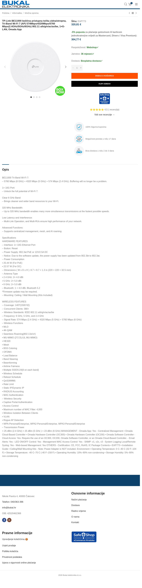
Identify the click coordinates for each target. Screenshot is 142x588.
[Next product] (136, 13)
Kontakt (75, 522)
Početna (5, 13)
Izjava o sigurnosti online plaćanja (19, 562)
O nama (75, 517)
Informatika (17, 13)
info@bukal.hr (9, 507)
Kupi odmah (104, 84)
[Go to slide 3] (36, 97)
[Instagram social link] (9, 520)
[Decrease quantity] (73, 68)
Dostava (75, 505)
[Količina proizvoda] (77, 68)
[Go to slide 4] (39, 97)
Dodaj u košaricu (104, 76)
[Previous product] (129, 13)
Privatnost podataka (12, 557)
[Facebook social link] (4, 520)
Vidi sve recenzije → (104, 114)
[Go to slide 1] (31, 97)
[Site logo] (15, 4)
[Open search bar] (125, 4)
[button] (5, 67)
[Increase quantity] (81, 68)
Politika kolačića (10, 551)
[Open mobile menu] (136, 4)
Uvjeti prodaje (9, 545)
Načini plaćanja (79, 499)
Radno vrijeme (78, 511)
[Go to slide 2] (34, 97)
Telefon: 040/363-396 (12, 502)
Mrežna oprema (31, 13)
